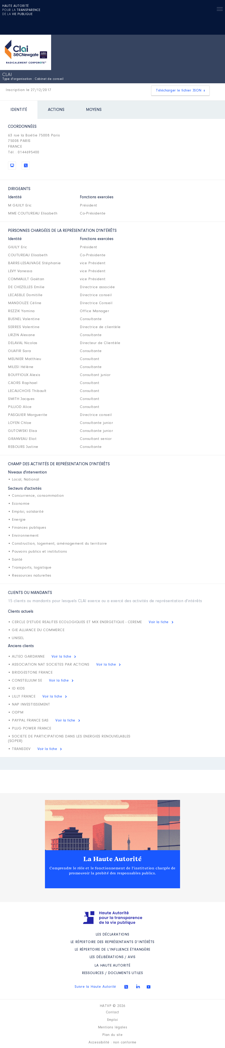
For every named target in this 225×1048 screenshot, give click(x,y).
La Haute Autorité (112, 859)
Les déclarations (112, 934)
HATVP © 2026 (113, 1006)
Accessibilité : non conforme (112, 1042)
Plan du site (112, 1035)
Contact (112, 1012)
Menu (220, 10)
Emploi (112, 1020)
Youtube (148, 987)
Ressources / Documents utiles (112, 973)
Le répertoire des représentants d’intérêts (113, 942)
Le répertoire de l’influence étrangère (112, 949)
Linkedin (138, 986)
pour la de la (21, 10)
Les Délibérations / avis (112, 957)
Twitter (126, 987)
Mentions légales (112, 1027)
